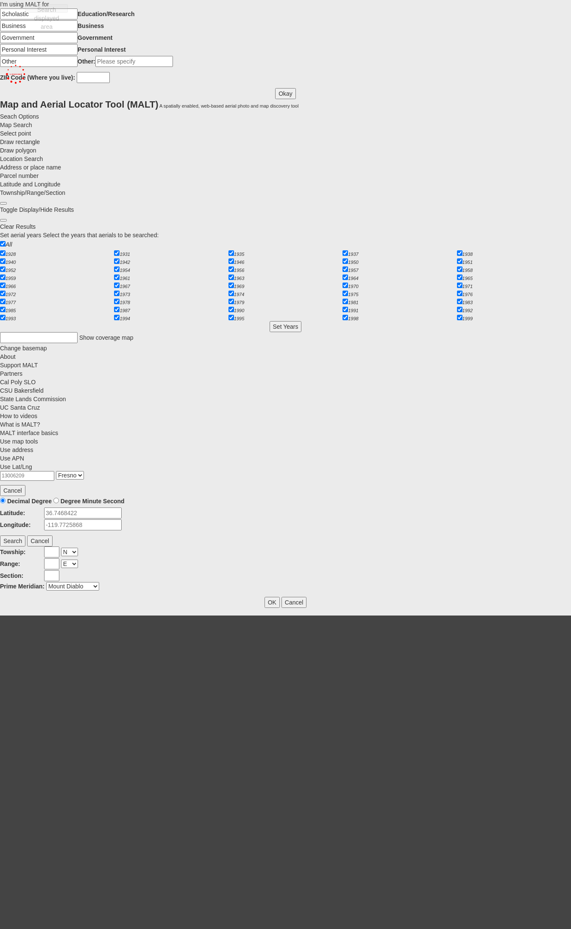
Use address (16, 449)
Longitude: (15, 524)
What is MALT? (20, 424)
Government (95, 37)
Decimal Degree (29, 501)
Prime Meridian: (22, 586)
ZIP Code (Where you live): (37, 77)
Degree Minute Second (93, 501)
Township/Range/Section (32, 192)
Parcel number (19, 175)
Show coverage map (106, 337)
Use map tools (19, 441)
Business (91, 25)
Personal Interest (102, 49)
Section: (11, 575)
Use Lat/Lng (16, 466)
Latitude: (12, 513)
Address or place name (30, 167)
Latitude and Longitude (30, 184)
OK (272, 602)
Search (12, 541)
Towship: (12, 552)
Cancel (12, 490)
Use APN (12, 458)
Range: (10, 563)
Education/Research (106, 14)
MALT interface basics (29, 433)
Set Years (285, 326)
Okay (285, 93)
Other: (86, 61)
